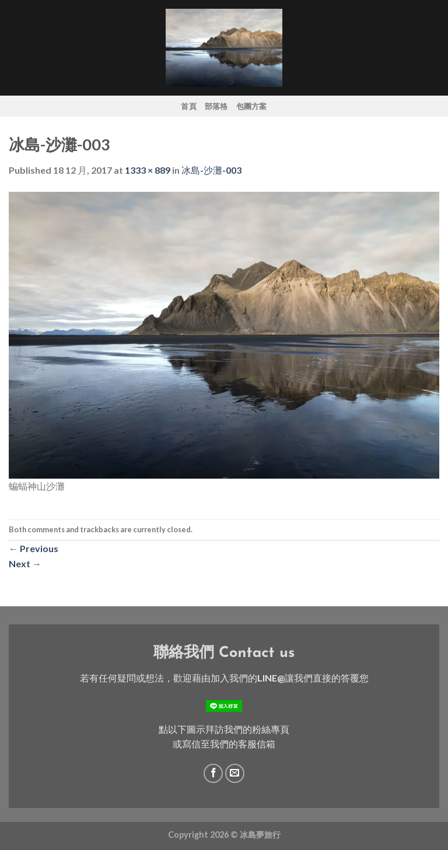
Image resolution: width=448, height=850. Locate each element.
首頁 (189, 106)
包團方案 (251, 106)
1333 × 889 (147, 169)
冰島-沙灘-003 (211, 169)
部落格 (216, 106)
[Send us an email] (234, 773)
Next (25, 563)
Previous (33, 548)
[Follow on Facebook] (213, 773)
